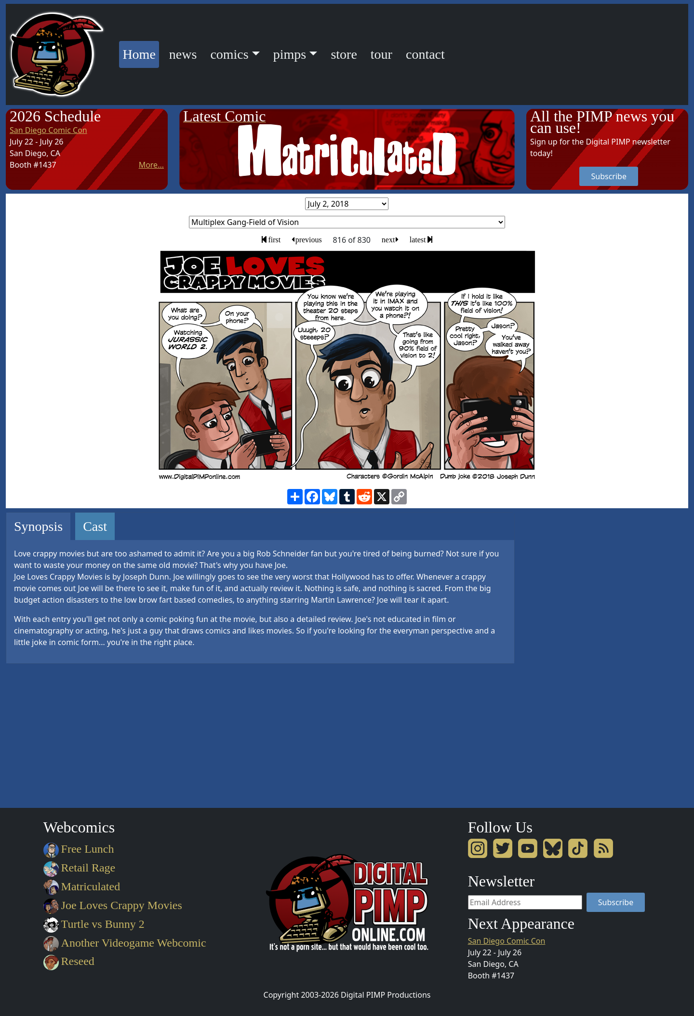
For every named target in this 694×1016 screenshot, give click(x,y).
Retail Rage (79, 867)
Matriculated (81, 886)
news (183, 54)
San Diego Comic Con (48, 130)
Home (140, 53)
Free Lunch (78, 849)
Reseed (68, 961)
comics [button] (229, 54)
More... (151, 164)
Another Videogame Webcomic (124, 943)
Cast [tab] (95, 526)
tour (381, 54)
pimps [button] (289, 54)
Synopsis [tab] (38, 526)
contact (425, 54)
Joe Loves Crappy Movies (112, 905)
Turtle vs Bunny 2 (94, 924)
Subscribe (608, 176)
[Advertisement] (564, 656)
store (344, 54)
